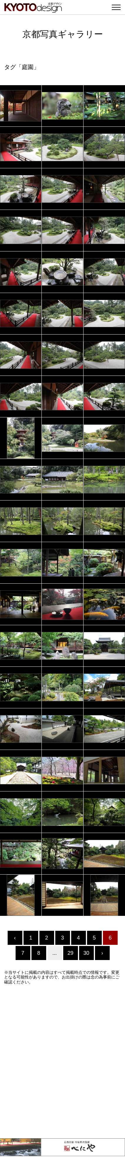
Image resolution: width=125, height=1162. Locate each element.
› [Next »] (102, 953)
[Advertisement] (62, 1061)
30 (86, 953)
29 (70, 953)
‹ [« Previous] (15, 938)
